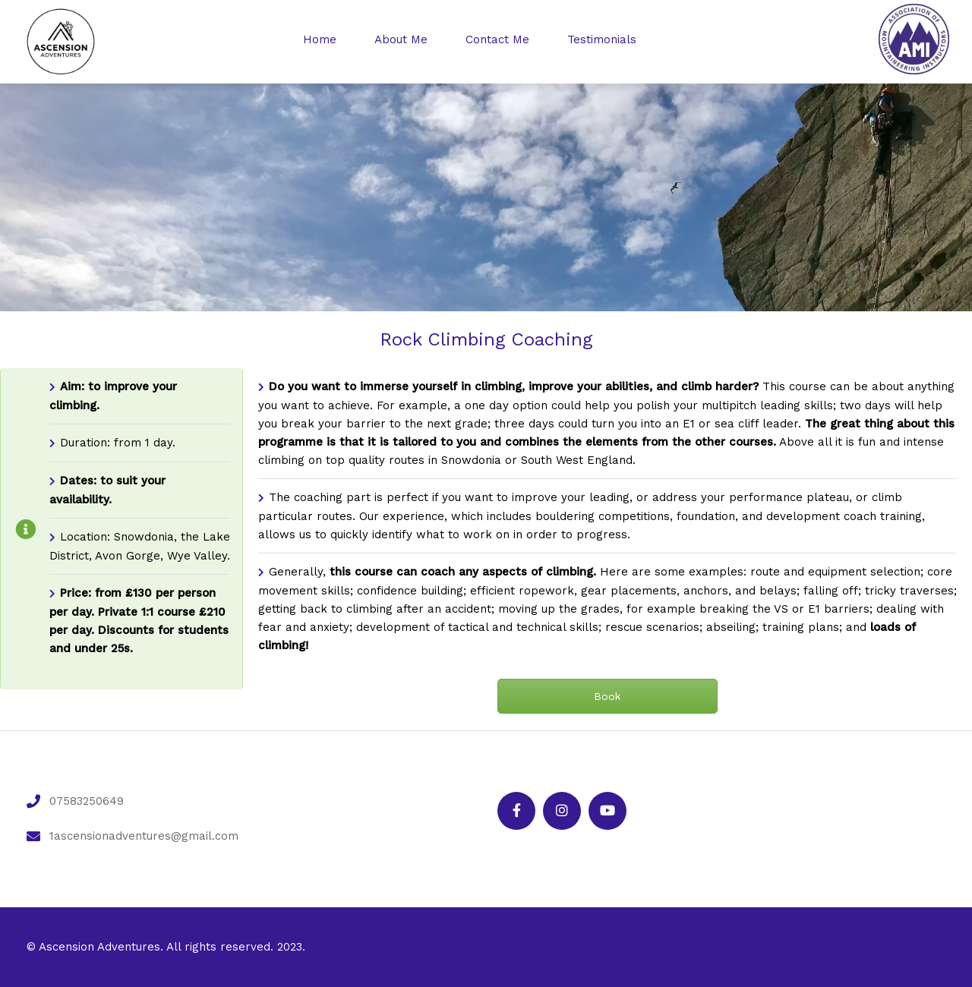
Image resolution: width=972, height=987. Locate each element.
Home (319, 39)
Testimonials (601, 39)
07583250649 (86, 801)
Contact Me (497, 39)
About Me (401, 39)
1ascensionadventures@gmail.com (143, 836)
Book (607, 696)
